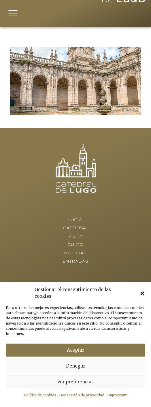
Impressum (117, 395)
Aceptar (75, 350)
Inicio (75, 220)
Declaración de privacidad (81, 395)
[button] (142, 293)
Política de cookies (40, 395)
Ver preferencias (75, 382)
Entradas (75, 261)
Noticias (75, 253)
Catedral (75, 228)
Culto (75, 245)
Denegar (75, 366)
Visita (75, 236)
